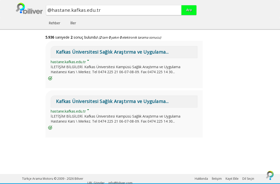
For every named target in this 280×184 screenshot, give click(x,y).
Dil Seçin (248, 178)
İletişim (217, 178)
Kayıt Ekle (232, 178)
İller (73, 23)
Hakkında (201, 178)
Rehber (54, 23)
